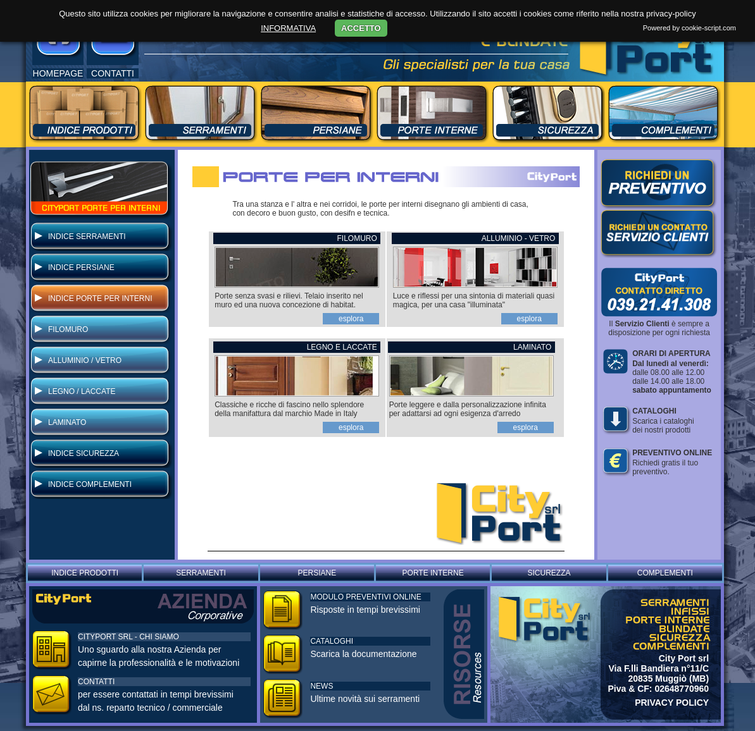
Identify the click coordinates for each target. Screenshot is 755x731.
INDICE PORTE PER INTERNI (100, 298)
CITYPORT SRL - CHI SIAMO (128, 636)
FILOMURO (68, 329)
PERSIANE (316, 572)
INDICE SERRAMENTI (87, 236)
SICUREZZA (548, 572)
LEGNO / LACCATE (81, 391)
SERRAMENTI (201, 572)
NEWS (321, 686)
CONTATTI (96, 681)
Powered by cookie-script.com (689, 28)
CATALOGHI (331, 641)
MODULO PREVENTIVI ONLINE (365, 597)
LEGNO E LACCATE (343, 347)
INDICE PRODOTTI (84, 572)
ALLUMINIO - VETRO (520, 238)
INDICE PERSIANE (81, 267)
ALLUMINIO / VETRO (85, 360)
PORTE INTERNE (433, 572)
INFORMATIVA (288, 28)
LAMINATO (67, 422)
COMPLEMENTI (665, 572)
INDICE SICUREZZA (83, 453)
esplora (351, 318)
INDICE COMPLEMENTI (90, 484)
